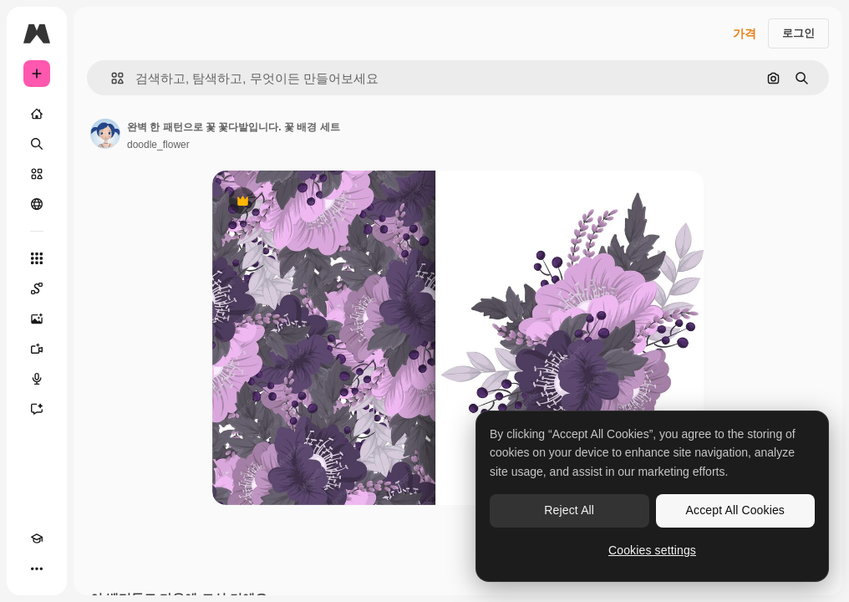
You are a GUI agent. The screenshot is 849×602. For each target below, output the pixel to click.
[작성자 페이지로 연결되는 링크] (105, 134)
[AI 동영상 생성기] (36, 348)
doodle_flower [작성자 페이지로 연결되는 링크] (158, 144)
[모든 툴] (36, 258)
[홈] (36, 113)
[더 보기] (36, 568)
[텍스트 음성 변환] (36, 378)
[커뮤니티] (36, 204)
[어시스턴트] (36, 408)
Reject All (569, 510)
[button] (111, 78)
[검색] (36, 143)
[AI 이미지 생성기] (36, 318)
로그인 (798, 33)
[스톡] (36, 174)
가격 (744, 33)
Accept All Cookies (735, 510)
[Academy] (36, 538)
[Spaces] (36, 288)
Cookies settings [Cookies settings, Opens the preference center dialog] (652, 550)
